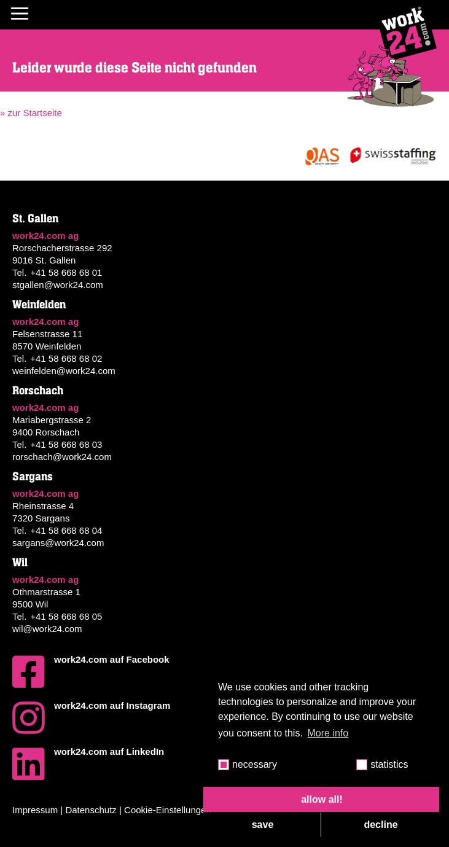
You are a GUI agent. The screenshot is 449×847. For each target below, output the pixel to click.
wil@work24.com (47, 628)
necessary (254, 764)
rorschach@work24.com (62, 456)
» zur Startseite (31, 112)
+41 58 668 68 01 (66, 272)
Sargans (32, 476)
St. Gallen (35, 218)
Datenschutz (90, 810)
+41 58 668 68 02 (66, 358)
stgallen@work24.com (57, 284)
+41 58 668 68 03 (66, 444)
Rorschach (37, 390)
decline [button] (380, 824)
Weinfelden (39, 304)
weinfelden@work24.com (63, 370)
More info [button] (328, 733)
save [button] (263, 824)
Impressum (35, 810)
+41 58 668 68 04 (66, 530)
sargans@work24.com (58, 542)
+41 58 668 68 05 (66, 616)
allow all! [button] (322, 799)
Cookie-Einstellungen (167, 810)
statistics (389, 764)
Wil (20, 562)
